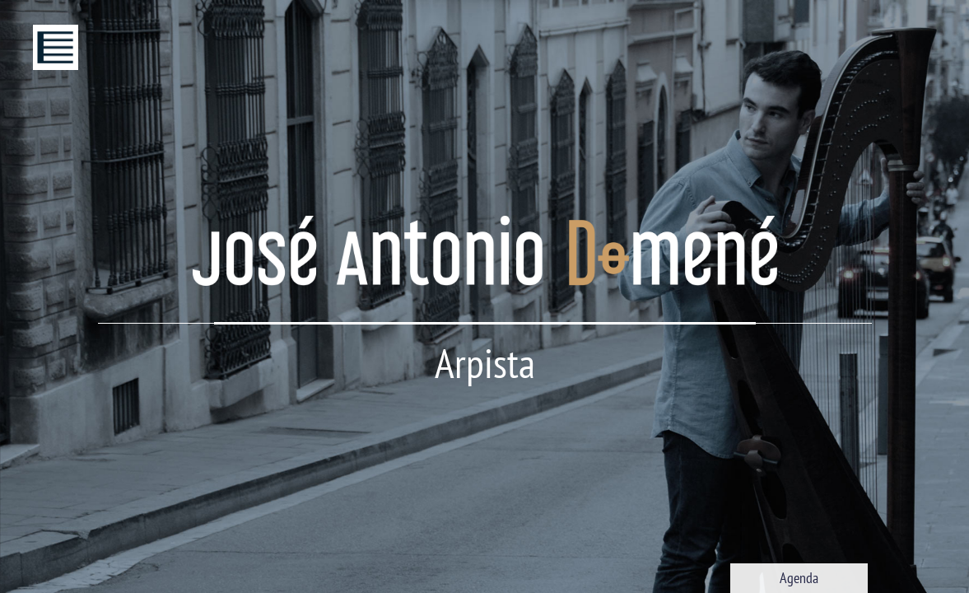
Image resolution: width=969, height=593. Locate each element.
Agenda (799, 577)
